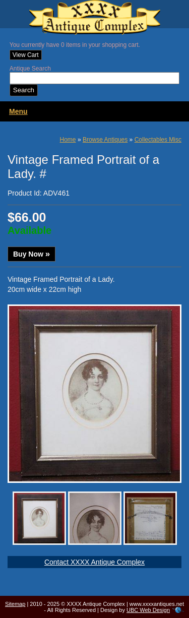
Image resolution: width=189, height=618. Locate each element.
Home (68, 139)
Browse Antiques (105, 139)
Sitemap (15, 604)
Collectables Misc (158, 139)
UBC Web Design (148, 610)
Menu (18, 111)
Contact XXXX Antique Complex (94, 562)
